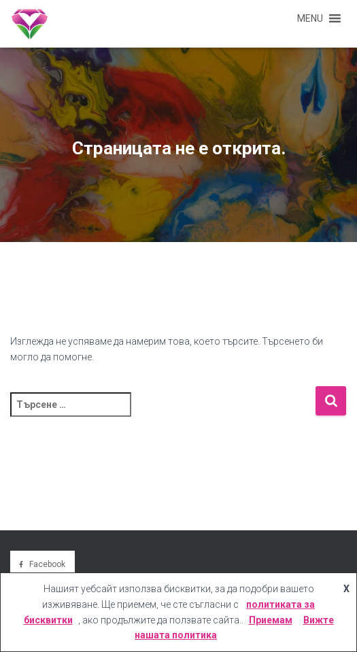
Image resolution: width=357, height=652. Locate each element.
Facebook (47, 564)
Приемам (270, 620)
